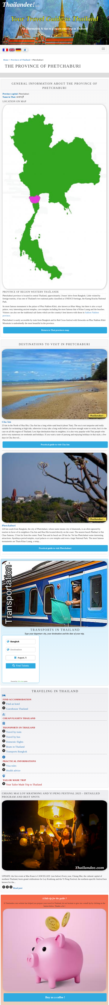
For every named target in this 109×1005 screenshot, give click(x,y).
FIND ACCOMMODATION (17, 699)
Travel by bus (13, 737)
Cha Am (6, 421)
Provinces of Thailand (20, 60)
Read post (17, 888)
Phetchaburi (9, 525)
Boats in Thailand (15, 746)
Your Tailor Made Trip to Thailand (24, 784)
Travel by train (13, 732)
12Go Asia (20, 681)
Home (6, 60)
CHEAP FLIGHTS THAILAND (19, 718)
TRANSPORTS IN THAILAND (19, 727)
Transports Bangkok (16, 751)
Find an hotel (13, 704)
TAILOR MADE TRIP (14, 780)
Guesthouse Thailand (17, 708)
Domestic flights (14, 741)
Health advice (13, 770)
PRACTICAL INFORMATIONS (19, 761)
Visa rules (11, 765)
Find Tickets (20, 665)
